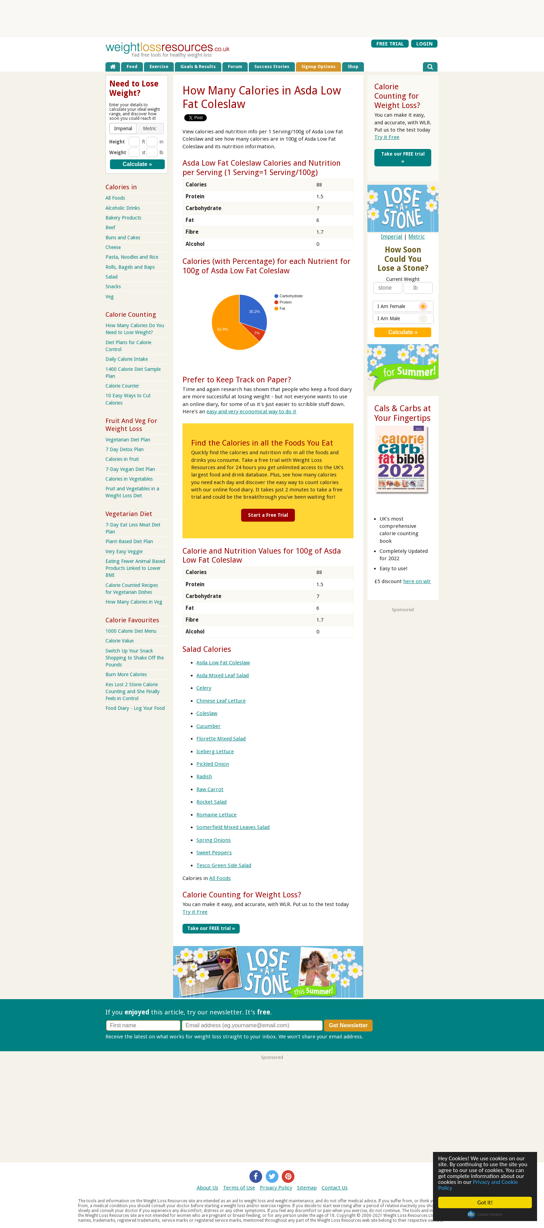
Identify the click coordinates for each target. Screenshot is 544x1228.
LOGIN (424, 44)
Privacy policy (381, 1037)
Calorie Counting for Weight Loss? (241, 894)
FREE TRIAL (390, 44)
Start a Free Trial (268, 515)
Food (132, 66)
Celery (203, 688)
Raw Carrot (209, 789)
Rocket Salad (211, 802)
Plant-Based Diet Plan (129, 541)
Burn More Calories (126, 674)
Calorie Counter (122, 386)
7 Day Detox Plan (124, 449)
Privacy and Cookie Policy (478, 1185)
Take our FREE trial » (211, 928)
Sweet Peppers (214, 852)
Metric (416, 236)
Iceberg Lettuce (215, 751)
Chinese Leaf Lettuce (221, 701)
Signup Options (318, 66)
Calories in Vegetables (129, 479)
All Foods (220, 878)
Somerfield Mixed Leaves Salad (233, 827)
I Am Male (402, 318)
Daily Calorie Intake (126, 359)
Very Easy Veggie (124, 551)
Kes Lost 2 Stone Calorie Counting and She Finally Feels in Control (132, 691)
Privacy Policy (276, 1188)
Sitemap (307, 1188)
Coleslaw (206, 713)
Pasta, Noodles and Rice (131, 257)
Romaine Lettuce (216, 815)
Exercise (159, 66)
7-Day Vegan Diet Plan (130, 469)
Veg (109, 296)
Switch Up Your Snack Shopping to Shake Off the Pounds (134, 657)
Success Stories (271, 66)
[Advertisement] (272, 18)
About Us (207, 1188)
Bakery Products (123, 218)
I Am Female (402, 306)
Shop (353, 66)
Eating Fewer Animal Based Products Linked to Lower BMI (135, 568)
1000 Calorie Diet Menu (130, 631)
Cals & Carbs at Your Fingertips (402, 413)
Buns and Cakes (122, 237)
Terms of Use (239, 1188)
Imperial (391, 236)
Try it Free (194, 912)
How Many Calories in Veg (133, 602)
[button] (123, 128)
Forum (235, 66)
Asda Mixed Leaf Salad (222, 675)
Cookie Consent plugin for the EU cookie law (485, 1214)
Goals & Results (198, 66)
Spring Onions (213, 840)
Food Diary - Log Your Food (135, 708)
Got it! (485, 1202)
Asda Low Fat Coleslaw (223, 662)
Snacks (113, 286)
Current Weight (402, 279)
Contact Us (335, 1188)
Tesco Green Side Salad (223, 865)
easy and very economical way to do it (251, 411)
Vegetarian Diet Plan (127, 439)
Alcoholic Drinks (122, 208)
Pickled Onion (212, 764)
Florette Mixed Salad (221, 739)
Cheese (113, 247)
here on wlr (417, 581)
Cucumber (208, 726)
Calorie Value (119, 641)
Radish (204, 776)
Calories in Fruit (122, 459)
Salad (111, 277)
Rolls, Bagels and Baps (130, 267)
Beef (110, 227)
